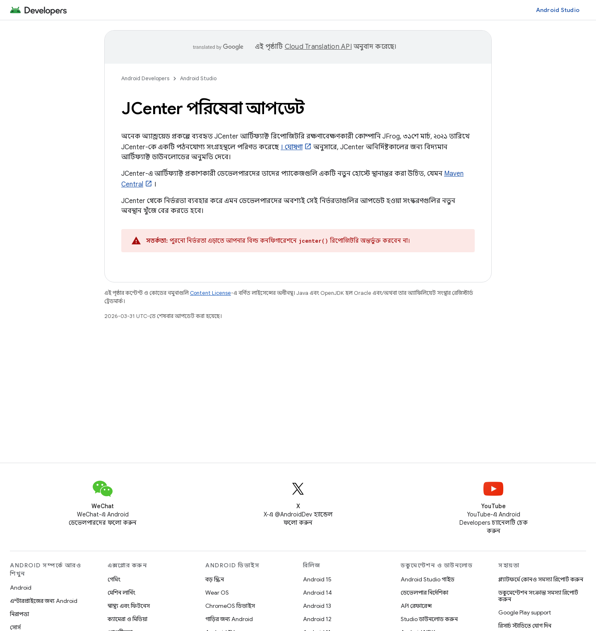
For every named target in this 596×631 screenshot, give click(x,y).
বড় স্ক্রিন (214, 579)
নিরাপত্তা (19, 614)
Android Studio (558, 10)
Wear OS (217, 592)
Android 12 (317, 619)
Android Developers (145, 78)
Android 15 (317, 579)
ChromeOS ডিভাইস (230, 605)
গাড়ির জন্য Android (229, 619)
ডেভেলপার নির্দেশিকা (424, 592)
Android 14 (317, 592)
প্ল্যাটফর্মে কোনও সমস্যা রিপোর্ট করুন (540, 579)
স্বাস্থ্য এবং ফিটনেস (129, 605)
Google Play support (524, 612)
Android (20, 587)
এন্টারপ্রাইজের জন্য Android (43, 601)
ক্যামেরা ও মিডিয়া (127, 619)
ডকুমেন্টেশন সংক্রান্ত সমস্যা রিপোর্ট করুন (538, 596)
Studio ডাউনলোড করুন (429, 619)
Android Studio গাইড (427, 579)
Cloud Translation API (318, 47)
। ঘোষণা (292, 147)
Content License (210, 292)
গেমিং (114, 579)
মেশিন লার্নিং (121, 592)
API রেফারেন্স (416, 605)
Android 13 (317, 605)
